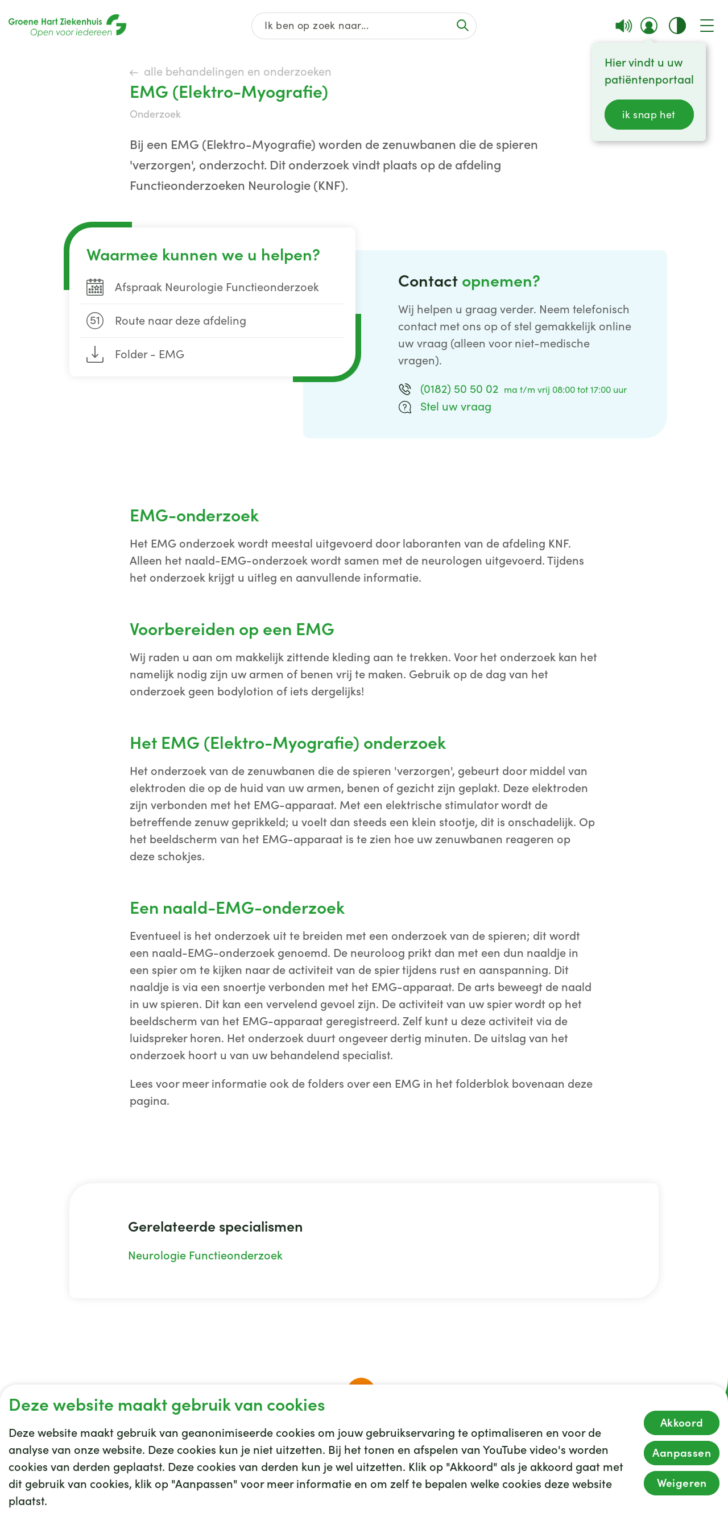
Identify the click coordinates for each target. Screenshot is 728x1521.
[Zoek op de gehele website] (364, 26)
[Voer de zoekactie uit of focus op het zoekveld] (462, 25)
